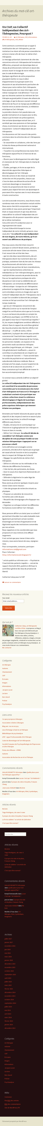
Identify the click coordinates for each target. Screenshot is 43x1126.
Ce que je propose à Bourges (12, 719)
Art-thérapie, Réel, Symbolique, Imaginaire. (14, 914)
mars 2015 (8, 985)
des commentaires (13, 1104)
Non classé (6, 697)
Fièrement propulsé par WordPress (14, 1121)
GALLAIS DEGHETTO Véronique (12, 772)
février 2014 (9, 1021)
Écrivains (5, 679)
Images (4, 683)
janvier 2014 (9, 1025)
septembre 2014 (10, 1003)
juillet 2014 (8, 1007)
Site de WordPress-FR (12, 1108)
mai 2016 (8, 953)
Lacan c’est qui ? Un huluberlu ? (29, 778)
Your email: (6, 598)
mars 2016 (8, 957)
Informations (32, 37)
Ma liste (22, 788)
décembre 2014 (10, 992)
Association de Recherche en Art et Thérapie (17, 757)
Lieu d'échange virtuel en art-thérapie (15, 730)
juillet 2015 (8, 982)
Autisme (5, 668)
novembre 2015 (10, 967)
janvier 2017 (9, 942)
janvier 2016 (9, 960)
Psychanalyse (7, 704)
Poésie (4, 701)
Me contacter (6, 648)
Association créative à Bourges (13, 723)
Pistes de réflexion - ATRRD (11, 750)
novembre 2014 (10, 996)
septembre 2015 (10, 974)
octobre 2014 (9, 999)
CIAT (26, 37)
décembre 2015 (10, 964)
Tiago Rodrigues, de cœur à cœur (13, 812)
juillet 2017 (8, 939)
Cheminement (7, 672)
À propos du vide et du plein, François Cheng (17, 816)
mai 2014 (8, 1010)
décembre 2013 (10, 1028)
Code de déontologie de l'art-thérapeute (16, 741)
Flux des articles (12, 1100)
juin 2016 (7, 949)
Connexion (8, 1097)
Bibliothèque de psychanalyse (12, 733)
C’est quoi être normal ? (10, 823)
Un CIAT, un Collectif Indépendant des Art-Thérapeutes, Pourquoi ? (17, 30)
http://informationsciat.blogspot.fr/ (16, 555)
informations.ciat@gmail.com (14, 549)
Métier (21, 40)
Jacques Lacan (7, 690)
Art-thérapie (20, 37)
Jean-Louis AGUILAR (9, 788)
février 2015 (9, 989)
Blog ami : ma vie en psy (10, 726)
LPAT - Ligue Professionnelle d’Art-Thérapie (17, 737)
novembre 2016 (10, 946)
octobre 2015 (9, 971)
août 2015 (8, 978)
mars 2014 (8, 1017)
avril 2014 (8, 1014)
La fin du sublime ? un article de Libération (16, 820)
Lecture (5, 693)
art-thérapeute (9, 40)
